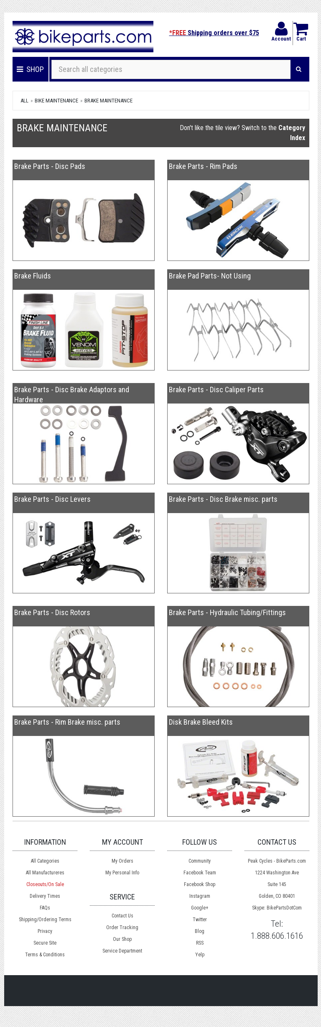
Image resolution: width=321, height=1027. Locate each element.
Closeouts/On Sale (45, 884)
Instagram (199, 896)
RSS (200, 943)
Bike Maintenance (56, 100)
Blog (199, 931)
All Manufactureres (45, 873)
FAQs (45, 908)
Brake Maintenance (108, 100)
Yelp (199, 955)
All (24, 100)
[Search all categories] (171, 69)
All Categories (45, 861)
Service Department (122, 951)
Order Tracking (122, 927)
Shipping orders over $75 (214, 33)
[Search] (298, 69)
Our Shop (122, 939)
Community (200, 861)
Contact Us (122, 916)
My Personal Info (122, 873)
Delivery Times (45, 896)
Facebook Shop (199, 884)
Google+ (199, 908)
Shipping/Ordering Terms (45, 919)
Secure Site (44, 943)
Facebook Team (199, 873)
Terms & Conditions (45, 955)
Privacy (45, 931)
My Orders (122, 861)
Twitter (200, 919)
